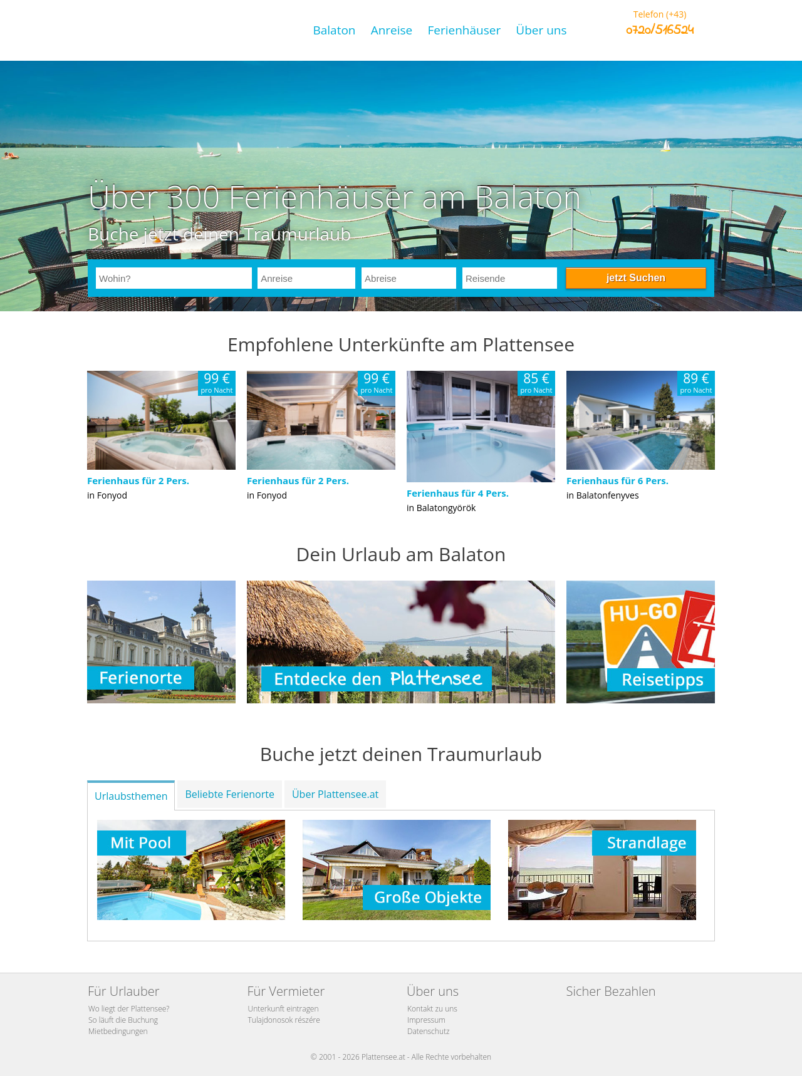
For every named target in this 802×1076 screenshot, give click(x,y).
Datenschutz (428, 1031)
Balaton (334, 30)
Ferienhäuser (464, 30)
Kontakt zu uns (432, 1008)
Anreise (392, 30)
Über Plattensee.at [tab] (335, 794)
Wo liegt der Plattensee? (128, 1008)
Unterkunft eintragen (283, 1008)
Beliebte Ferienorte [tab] (229, 794)
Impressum (426, 1020)
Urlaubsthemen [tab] (131, 796)
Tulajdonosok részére (284, 1020)
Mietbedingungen (118, 1031)
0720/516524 (660, 31)
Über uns (541, 30)
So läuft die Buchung (123, 1020)
